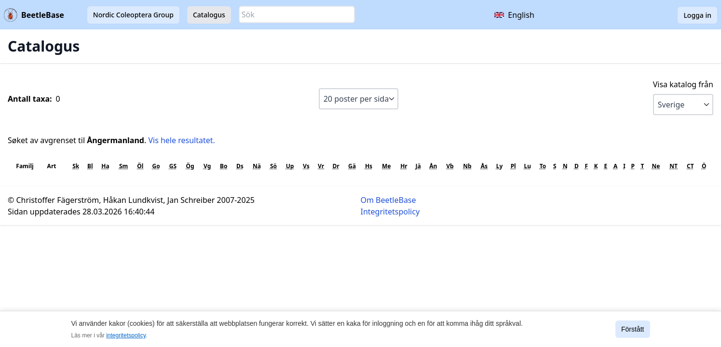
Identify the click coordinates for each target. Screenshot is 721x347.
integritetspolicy (126, 335)
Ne (656, 166)
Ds (240, 166)
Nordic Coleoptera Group (133, 14)
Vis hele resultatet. (181, 140)
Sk (75, 166)
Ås (484, 166)
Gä (352, 166)
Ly (499, 166)
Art (51, 166)
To (543, 166)
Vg (207, 166)
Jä (418, 166)
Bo (223, 166)
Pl (513, 166)
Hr (404, 166)
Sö (273, 166)
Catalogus (209, 14)
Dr (335, 166)
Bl (90, 166)
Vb (449, 166)
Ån (433, 166)
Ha (105, 166)
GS (173, 166)
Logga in (697, 15)
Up (290, 166)
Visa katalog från (683, 84)
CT (690, 166)
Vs (306, 166)
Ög (190, 166)
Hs (368, 166)
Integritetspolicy (390, 211)
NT (673, 166)
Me (386, 166)
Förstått (632, 329)
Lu (527, 166)
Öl (140, 166)
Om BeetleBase (388, 200)
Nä (257, 166)
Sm (123, 166)
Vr (321, 166)
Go (156, 166)
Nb (467, 166)
